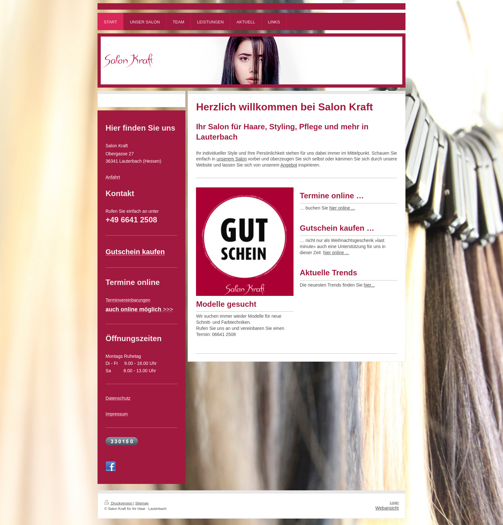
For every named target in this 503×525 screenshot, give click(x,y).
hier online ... (342, 208)
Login (394, 502)
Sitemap (142, 503)
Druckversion (118, 503)
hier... (369, 285)
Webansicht (387, 508)
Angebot (288, 165)
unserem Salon (232, 158)
